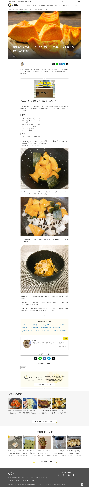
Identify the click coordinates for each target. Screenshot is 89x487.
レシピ (23, 367)
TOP (10, 9)
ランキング (27, 5)
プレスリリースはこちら (19, 484)
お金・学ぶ (66, 5)
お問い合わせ (10, 484)
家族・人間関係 (41, 5)
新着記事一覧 (27, 480)
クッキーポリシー (57, 484)
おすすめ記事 (27, 484)
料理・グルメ (58, 5)
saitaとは (34, 480)
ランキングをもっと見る (45, 461)
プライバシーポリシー (48, 484)
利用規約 (33, 484)
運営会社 (63, 484)
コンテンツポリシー (39, 484)
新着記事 (34, 5)
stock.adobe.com (73, 55)
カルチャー (78, 5)
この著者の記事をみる (62, 346)
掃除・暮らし (50, 5)
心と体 (72, 5)
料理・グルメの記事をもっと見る (44, 421)
